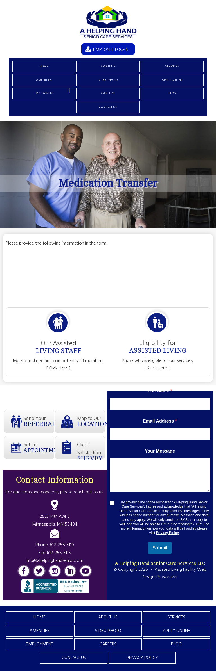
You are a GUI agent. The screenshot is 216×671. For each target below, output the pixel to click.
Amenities (44, 80)
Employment (44, 93)
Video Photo (108, 80)
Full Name (160, 391)
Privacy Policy (167, 533)
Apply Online (172, 80)
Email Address (160, 421)
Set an (38, 447)
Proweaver (167, 577)
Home (43, 66)
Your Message (160, 451)
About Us (108, 66)
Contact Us (108, 107)
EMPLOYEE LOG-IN (111, 49)
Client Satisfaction (91, 450)
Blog (172, 93)
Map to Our (91, 421)
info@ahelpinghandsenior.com (54, 560)
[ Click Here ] (58, 368)
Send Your (38, 421)
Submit (159, 548)
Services (172, 66)
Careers (108, 93)
